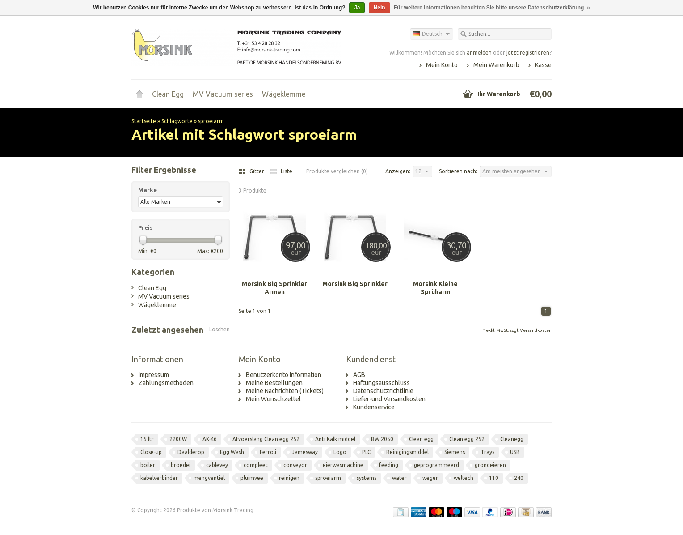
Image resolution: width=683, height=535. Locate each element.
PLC (366, 452)
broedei (180, 465)
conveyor (295, 465)
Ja (357, 7)
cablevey (217, 465)
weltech (463, 478)
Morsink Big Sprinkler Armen (274, 287)
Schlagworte (177, 121)
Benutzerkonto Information (283, 374)
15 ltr (147, 439)
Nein (379, 7)
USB (515, 452)
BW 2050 (382, 439)
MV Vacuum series (223, 94)
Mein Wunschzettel (273, 398)
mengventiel (209, 478)
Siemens (454, 452)
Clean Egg (168, 94)
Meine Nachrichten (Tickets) (285, 390)
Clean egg (421, 439)
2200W (178, 439)
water (399, 478)
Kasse (543, 64)
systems (366, 478)
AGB (359, 374)
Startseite (139, 94)
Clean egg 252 (467, 439)
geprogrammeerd (436, 465)
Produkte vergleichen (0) (337, 171)
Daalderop (190, 452)
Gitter (252, 171)
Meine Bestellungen (274, 382)
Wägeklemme (283, 94)
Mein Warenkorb (496, 64)
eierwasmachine (343, 465)
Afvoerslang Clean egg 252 (265, 439)
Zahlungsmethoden (166, 382)
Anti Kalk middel (335, 439)
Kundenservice (374, 407)
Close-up (151, 452)
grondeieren (490, 465)
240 (518, 478)
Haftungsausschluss (381, 382)
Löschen (219, 329)
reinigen (289, 478)
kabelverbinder (159, 478)
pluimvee (251, 478)
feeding (388, 465)
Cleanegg (511, 439)
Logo (339, 452)
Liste (281, 171)
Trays (487, 452)
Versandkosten (536, 330)
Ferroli (268, 452)
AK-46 (209, 439)
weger (430, 478)
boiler (147, 465)
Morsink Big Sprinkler (355, 283)
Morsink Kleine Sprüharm (435, 287)
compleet (256, 465)
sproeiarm (211, 121)
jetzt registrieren (527, 53)
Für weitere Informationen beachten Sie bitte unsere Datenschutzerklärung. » (492, 7)
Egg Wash (232, 452)
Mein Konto (442, 64)
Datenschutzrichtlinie (383, 390)
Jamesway (305, 452)
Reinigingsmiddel (407, 452)
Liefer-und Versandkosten (389, 398)
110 (493, 478)
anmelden (479, 53)
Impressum (154, 374)
